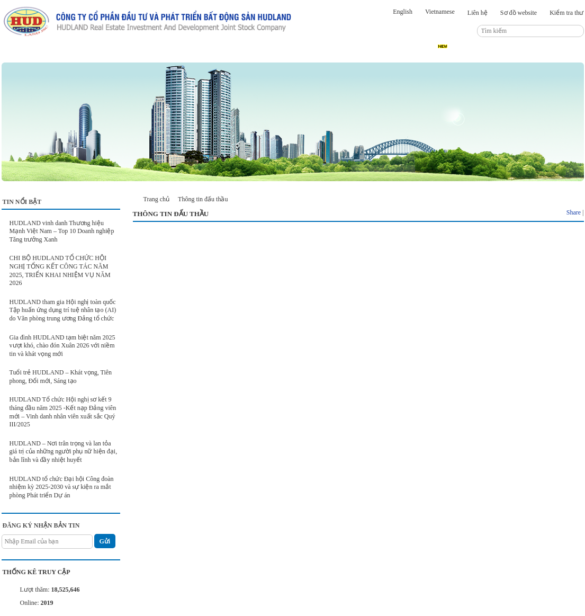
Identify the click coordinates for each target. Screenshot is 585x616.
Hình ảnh (387, 53)
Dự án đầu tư (209, 53)
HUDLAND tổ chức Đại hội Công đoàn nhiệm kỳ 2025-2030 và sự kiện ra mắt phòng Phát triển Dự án (62, 487)
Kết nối (337, 53)
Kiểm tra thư (566, 12)
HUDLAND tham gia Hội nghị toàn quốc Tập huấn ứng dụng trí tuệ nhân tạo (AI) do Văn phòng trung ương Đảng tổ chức (63, 310)
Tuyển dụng (442, 53)
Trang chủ (28, 53)
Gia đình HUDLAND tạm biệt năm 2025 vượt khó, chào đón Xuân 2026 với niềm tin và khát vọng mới (62, 346)
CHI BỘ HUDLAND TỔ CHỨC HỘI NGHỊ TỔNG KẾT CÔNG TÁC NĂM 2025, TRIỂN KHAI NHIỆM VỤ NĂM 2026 (60, 270)
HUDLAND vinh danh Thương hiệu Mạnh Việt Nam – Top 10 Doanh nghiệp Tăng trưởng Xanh (62, 231)
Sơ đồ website (518, 12)
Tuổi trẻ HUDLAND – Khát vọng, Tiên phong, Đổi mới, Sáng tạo (61, 377)
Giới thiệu (82, 53)
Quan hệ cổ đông (277, 53)
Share (573, 212)
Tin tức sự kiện (143, 53)
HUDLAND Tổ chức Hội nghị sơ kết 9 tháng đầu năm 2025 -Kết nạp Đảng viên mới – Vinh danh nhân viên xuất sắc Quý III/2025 (63, 412)
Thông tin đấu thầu (511, 53)
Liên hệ (477, 12)
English (402, 11)
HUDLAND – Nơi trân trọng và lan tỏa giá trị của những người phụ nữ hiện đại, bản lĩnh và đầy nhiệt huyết (64, 451)
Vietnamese (440, 11)
